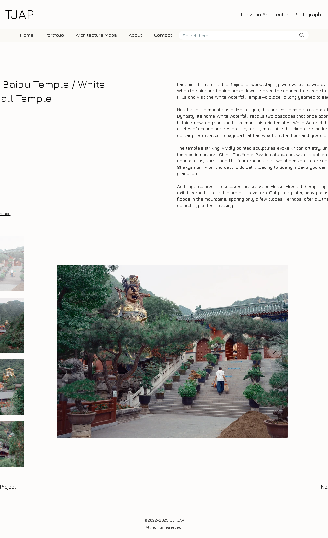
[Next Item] (274, 351)
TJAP (19, 14)
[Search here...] (234, 36)
